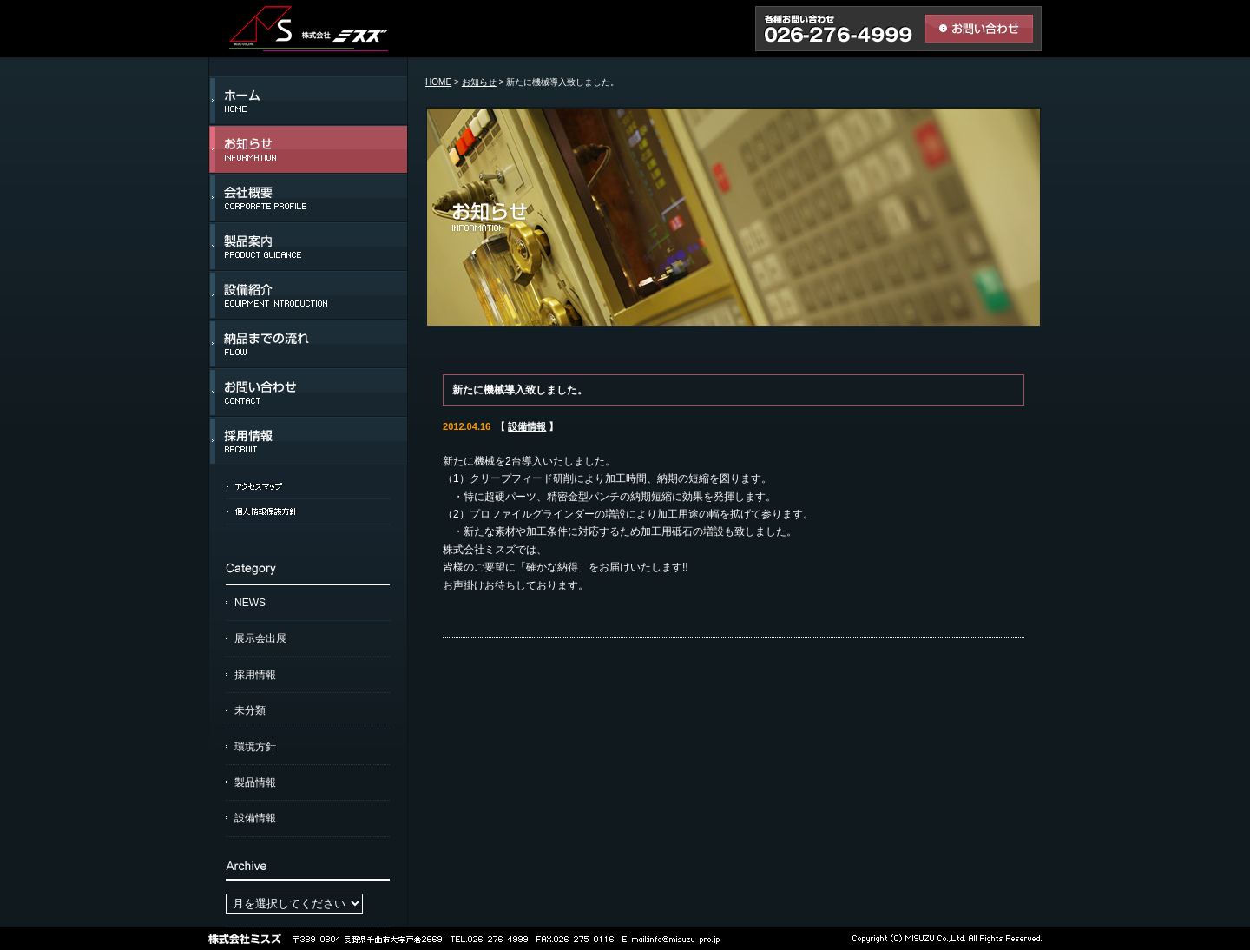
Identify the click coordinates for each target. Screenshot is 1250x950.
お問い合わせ (308, 392)
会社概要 (308, 198)
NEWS (250, 603)
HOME (438, 82)
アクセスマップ (308, 486)
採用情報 (308, 441)
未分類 (250, 710)
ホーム (308, 100)
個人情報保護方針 (308, 511)
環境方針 (255, 747)
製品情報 (255, 782)
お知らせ (308, 149)
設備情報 (255, 818)
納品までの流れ (308, 344)
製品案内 (308, 246)
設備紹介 (308, 295)
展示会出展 (260, 638)
